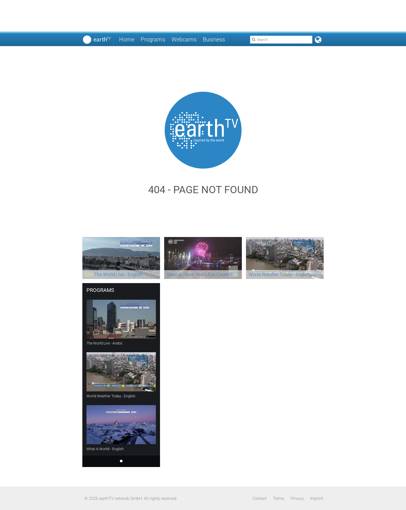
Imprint (316, 498)
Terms (278, 498)
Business (214, 39)
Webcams (184, 39)
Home (126, 39)
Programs (153, 39)
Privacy (297, 498)
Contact (259, 498)
